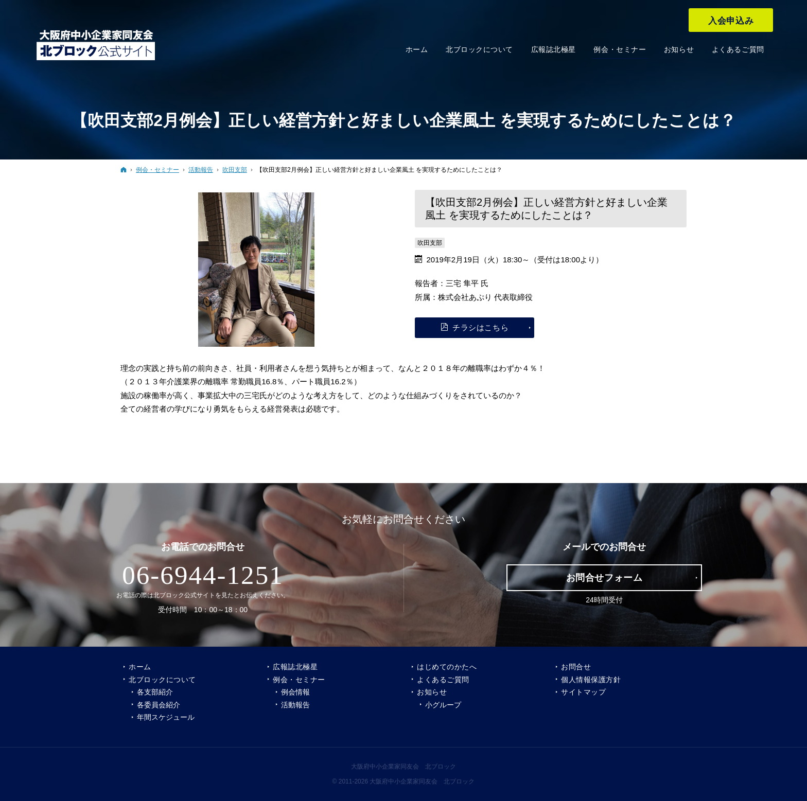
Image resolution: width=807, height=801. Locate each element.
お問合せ (576, 667)
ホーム (140, 667)
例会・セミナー (299, 679)
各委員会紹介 (158, 705)
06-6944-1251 (203, 575)
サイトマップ (583, 692)
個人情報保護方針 (591, 679)
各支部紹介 (155, 692)
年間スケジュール (166, 717)
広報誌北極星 (295, 667)
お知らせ (432, 692)
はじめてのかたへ (447, 667)
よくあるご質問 (443, 679)
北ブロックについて (162, 679)
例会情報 (295, 692)
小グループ (443, 705)
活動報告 (295, 705)
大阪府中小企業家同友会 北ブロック (403, 766)
